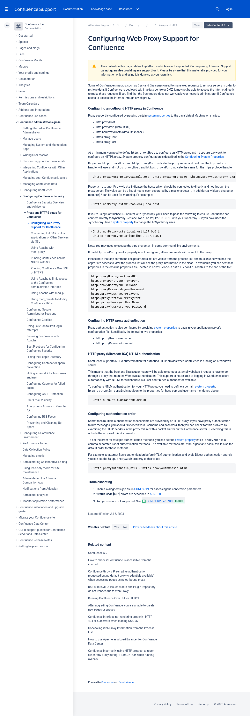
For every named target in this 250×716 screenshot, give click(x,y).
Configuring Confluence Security (43, 196)
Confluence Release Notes (35, 540)
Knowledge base (101, 9)
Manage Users (32, 138)
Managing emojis (33, 455)
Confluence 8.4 (34, 24)
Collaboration (27, 79)
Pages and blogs (29, 48)
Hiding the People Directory (44, 357)
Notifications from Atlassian (40, 488)
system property (123, 222)
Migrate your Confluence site (37, 517)
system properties (158, 115)
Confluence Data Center (34, 523)
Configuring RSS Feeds (41, 416)
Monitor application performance (43, 501)
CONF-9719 (141, 489)
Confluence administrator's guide (39, 122)
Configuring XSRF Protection (45, 394)
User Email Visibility (39, 400)
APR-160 (155, 494)
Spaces (23, 41)
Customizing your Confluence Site (44, 161)
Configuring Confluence (37, 190)
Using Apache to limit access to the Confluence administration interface (49, 283)
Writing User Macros (35, 155)
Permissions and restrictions (37, 97)
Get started (26, 35)
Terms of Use (184, 704)
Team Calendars (29, 103)
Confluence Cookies (39, 319)
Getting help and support (34, 546)
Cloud (197, 25)
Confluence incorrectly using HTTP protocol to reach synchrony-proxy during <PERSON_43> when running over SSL (121, 655)
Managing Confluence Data (40, 184)
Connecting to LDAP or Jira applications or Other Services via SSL (50, 237)
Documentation (73, 9)
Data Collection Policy (36, 449)
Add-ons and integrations (34, 109)
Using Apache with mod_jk (47, 293)
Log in (229, 9)
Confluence (107, 682)
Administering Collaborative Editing (45, 462)
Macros (23, 66)
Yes (116, 527)
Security (203, 704)
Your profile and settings (34, 72)
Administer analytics (35, 494)
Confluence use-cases (32, 116)
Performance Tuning (35, 443)
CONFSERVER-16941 (157, 501)
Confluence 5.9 (97, 553)
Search (217, 9)
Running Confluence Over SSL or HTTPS (113, 598)
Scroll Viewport (127, 682)
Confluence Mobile (30, 60)
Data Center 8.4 (218, 25)
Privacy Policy (162, 704)
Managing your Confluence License (45, 177)
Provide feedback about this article (155, 527)
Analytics (24, 85)
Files (21, 54)
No (125, 527)
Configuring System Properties (204, 156)
